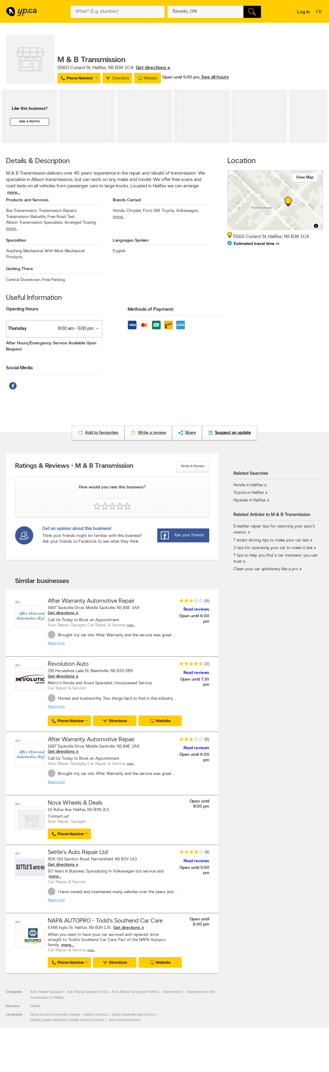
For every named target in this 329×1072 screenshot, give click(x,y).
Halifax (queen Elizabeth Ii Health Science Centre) (67, 1019)
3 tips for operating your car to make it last (273, 548)
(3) (206, 664)
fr (319, 12)
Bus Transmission (21, 211)
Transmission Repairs (58, 211)
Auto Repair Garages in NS (87, 991)
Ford (147, 211)
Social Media (19, 368)
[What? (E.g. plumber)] (117, 12)
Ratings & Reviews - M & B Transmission (74, 466)
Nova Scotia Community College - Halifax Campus (68, 1013)
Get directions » (153, 67)
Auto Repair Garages (46, 991)
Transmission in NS (200, 991)
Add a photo (29, 121)
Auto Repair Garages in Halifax (135, 991)
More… (131, 625)
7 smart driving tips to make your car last (271, 540)
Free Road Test (61, 217)
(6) (206, 601)
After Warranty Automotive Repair (91, 601)
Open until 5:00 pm (180, 77)
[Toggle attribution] (316, 225)
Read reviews (196, 609)
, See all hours (214, 77)
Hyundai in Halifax (249, 500)
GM (156, 211)
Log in (303, 12)
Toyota (168, 211)
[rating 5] (189, 665)
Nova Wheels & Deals (75, 802)
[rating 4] (190, 852)
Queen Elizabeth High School (133, 1013)
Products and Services (27, 200)
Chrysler (134, 211)
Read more (56, 643)
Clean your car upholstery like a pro (266, 569)
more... (13, 192)
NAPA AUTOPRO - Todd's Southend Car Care (105, 920)
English (119, 251)
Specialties (16, 240)
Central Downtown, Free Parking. (36, 280)
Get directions (61, 613)
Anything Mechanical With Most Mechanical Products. (45, 254)
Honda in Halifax (248, 485)
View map (305, 177)
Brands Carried (127, 200)
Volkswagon (187, 211)
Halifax (35, 1005)
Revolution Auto (68, 664)
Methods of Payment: (151, 309)
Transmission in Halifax (47, 996)
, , (113, 67)
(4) (207, 851)
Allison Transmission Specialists (34, 222)
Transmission (172, 991)
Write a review (192, 466)
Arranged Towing (80, 222)
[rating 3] (189, 601)
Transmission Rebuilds (26, 217)
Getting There (19, 269)
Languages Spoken (131, 240)
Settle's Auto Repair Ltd (78, 852)
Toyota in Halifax (248, 493)
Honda (119, 211)
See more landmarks (124, 1019)
